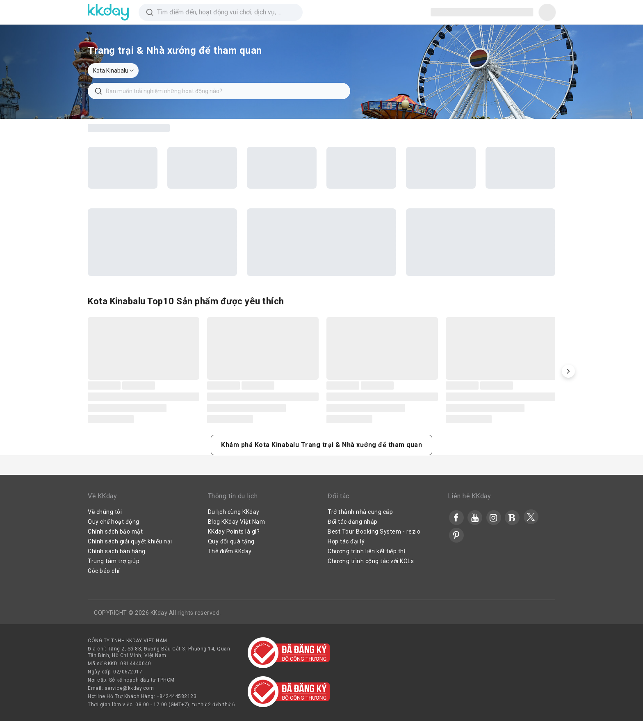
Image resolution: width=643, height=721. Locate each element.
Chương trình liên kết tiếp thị (366, 551)
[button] (568, 371)
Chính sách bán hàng (117, 551)
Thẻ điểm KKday (230, 551)
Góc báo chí (104, 571)
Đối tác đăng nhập (353, 521)
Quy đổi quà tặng (231, 541)
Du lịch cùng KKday (234, 512)
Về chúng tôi (105, 512)
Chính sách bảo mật (115, 531)
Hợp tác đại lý (346, 541)
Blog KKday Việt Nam (236, 521)
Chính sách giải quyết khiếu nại (130, 541)
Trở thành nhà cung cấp (360, 512)
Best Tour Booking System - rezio (374, 531)
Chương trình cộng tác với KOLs (371, 561)
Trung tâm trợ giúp (113, 561)
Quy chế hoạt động (113, 521)
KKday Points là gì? (234, 531)
